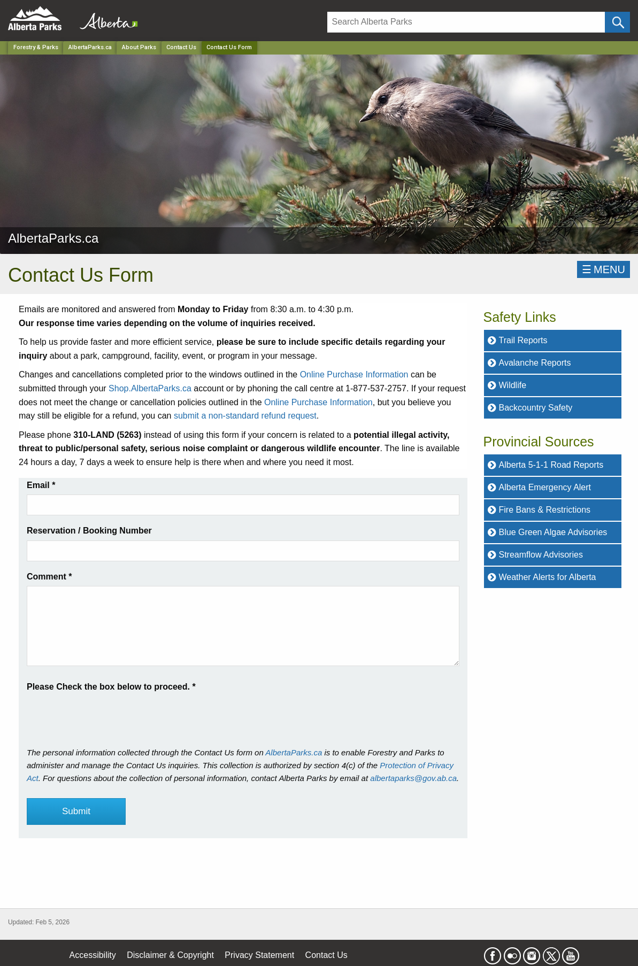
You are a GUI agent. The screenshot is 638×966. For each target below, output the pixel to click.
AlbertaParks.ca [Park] (90, 47)
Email (41, 485)
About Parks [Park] (139, 47)
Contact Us (181, 47)
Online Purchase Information (354, 374)
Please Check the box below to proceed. (111, 686)
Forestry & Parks (35, 47)
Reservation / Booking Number (89, 530)
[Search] (466, 22)
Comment (49, 576)
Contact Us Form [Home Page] (229, 47)
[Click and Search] (617, 22)
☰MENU (603, 269)
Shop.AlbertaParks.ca (150, 388)
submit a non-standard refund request (245, 415)
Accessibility (93, 955)
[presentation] (108, 715)
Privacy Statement (259, 955)
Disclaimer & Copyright (170, 955)
